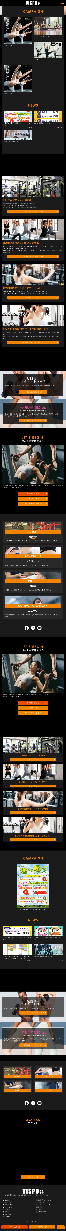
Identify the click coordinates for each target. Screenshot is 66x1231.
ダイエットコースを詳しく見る (33, 1012)
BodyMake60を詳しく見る (33, 392)
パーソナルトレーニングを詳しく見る (33, 342)
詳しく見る (33, 759)
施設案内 (7, 1200)
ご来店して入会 (33, 498)
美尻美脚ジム (40, 1202)
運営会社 (38, 1209)
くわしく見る (33, 1177)
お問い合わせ (40, 1207)
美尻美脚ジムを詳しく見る (33, 420)
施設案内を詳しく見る (33, 297)
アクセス (7, 1209)
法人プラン (8, 1214)
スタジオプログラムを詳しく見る (33, 256)
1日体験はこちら (42, 1227)
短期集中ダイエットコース (43, 1200)
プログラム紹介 (9, 1205)
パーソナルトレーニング (43, 1205)
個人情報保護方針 (41, 1212)
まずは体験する (33, 493)
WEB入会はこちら (14, 1227)
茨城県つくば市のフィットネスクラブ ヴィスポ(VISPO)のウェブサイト (33, 3)
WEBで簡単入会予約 (33, 503)
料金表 (7, 1212)
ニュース (7, 1216)
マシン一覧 (8, 1202)
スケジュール (8, 1207)
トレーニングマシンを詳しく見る (33, 211)
